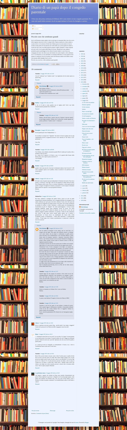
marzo (83, 188)
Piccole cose (85, 145)
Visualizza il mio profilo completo (87, 213)
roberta (37, 178)
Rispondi (37, 80)
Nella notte (84, 124)
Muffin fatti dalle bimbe (87, 182)
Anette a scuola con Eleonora (89, 118)
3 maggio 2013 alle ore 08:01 (47, 130)
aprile (83, 185)
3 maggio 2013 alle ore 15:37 (51, 271)
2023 (82, 58)
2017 (82, 72)
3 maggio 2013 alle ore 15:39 (51, 287)
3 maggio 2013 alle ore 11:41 (46, 178)
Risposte (39, 83)
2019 (82, 68)
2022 (82, 61)
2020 (82, 65)
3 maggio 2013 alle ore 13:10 (51, 115)
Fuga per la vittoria (86, 147)
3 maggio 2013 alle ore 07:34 (46, 102)
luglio (83, 96)
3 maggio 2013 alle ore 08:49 (47, 149)
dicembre (84, 84)
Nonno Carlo (85, 137)
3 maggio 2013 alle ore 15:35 (55, 228)
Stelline (84, 109)
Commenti (35, 28)
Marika (37, 102)
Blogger (87, 422)
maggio (84, 100)
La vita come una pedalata (88, 102)
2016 (82, 75)
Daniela (37, 165)
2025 (82, 54)
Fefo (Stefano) (42, 86)
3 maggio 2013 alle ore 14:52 (46, 323)
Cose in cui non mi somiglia (88, 126)
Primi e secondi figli (86, 111)
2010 (82, 200)
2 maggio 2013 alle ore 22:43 (47, 73)
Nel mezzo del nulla (86, 153)
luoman (77, 422)
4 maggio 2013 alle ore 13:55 (51, 303)
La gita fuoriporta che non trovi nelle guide (88, 156)
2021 (82, 63)
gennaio (84, 192)
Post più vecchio (70, 410)
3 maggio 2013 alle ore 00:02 (55, 86)
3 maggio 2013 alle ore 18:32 (51, 296)
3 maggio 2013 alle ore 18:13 (45, 334)
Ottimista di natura (86, 169)
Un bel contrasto (86, 107)
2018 (82, 70)
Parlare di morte (86, 167)
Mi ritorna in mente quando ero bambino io (88, 150)
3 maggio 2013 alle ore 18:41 (47, 353)
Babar (36, 334)
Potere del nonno (86, 131)
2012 (82, 195)
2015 (82, 77)
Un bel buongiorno (86, 116)
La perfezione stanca (40, 373)
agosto (84, 93)
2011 (82, 198)
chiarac (37, 323)
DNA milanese (85, 165)
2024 (82, 56)
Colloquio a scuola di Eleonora (87, 162)
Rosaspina (37, 130)
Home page (52, 410)
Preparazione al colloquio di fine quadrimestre (88, 176)
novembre (84, 86)
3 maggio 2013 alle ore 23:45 (53, 373)
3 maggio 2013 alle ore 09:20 (46, 165)
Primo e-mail (85, 142)
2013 (82, 82)
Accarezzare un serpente (87, 113)
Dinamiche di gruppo (87, 159)
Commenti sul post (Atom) (42, 413)
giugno (84, 98)
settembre (84, 91)
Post (34, 26)
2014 (82, 79)
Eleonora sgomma (86, 104)
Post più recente (35, 410)
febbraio (84, 190)
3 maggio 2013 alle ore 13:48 (48, 196)
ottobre (84, 88)
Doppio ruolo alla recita (87, 128)
